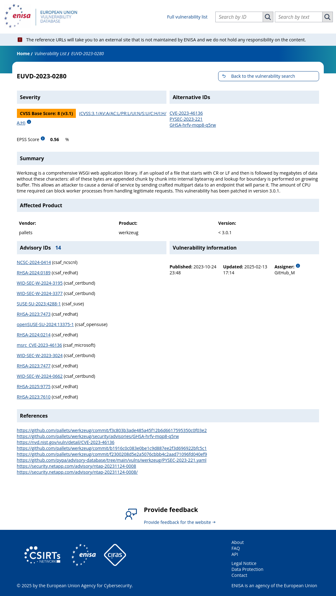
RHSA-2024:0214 (34, 335)
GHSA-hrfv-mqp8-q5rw (193, 125)
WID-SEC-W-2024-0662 (40, 376)
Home (23, 53)
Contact (239, 575)
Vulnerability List (50, 53)
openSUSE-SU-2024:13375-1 (45, 324)
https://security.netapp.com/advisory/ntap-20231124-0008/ (77, 472)
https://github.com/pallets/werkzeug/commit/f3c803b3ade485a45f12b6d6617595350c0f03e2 (112, 430)
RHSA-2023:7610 (34, 397)
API (234, 554)
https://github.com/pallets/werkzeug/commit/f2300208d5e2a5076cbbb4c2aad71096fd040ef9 (112, 454)
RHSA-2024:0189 (34, 273)
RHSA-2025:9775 (34, 386)
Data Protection (247, 569)
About (237, 542)
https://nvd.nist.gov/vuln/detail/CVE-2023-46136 (65, 442)
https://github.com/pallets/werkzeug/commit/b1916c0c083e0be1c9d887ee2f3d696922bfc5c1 (112, 448)
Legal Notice (243, 563)
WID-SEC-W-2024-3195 (40, 283)
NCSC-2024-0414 (34, 262)
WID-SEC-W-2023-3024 (40, 355)
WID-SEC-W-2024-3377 (40, 293)
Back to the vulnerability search (263, 76)
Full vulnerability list (187, 17)
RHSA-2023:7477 (34, 366)
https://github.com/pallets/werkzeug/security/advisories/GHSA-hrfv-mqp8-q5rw (98, 436)
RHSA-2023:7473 (34, 314)
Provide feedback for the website (177, 522)
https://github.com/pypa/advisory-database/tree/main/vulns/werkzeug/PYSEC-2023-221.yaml (112, 460)
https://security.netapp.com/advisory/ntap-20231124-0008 (76, 466)
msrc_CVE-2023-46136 (39, 345)
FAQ (235, 548)
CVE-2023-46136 (186, 113)
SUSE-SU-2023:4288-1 (39, 304)
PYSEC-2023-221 (186, 119)
